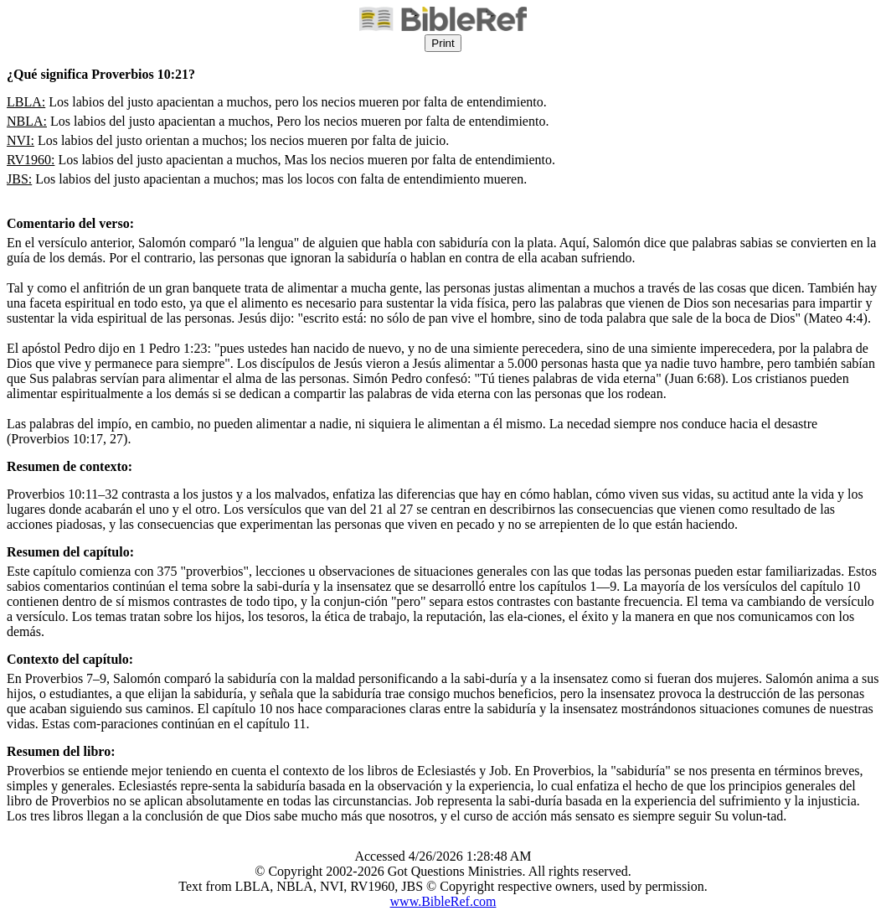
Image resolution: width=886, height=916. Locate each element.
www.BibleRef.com (443, 901)
